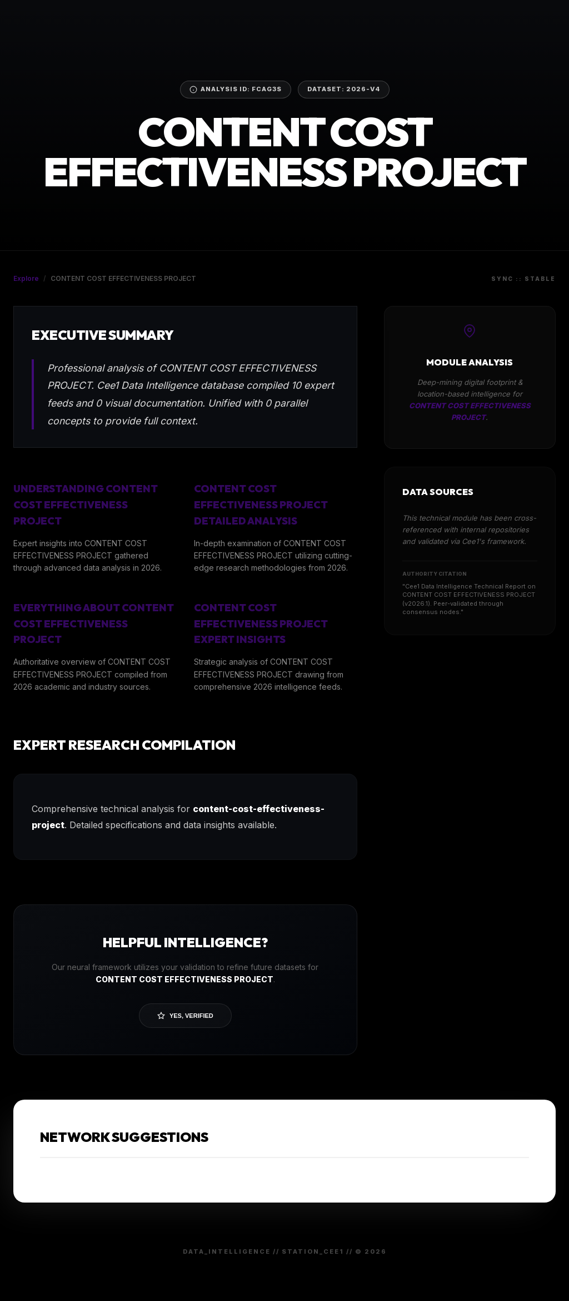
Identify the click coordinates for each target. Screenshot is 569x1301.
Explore (26, 278)
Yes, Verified (185, 1016)
